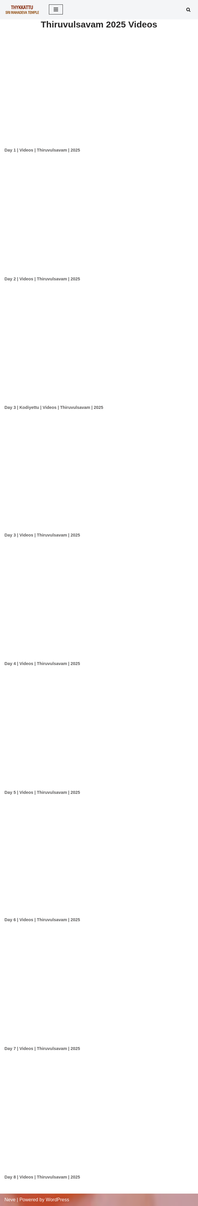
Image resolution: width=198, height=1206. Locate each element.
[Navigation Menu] (56, 9)
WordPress (57, 1199)
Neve (9, 1199)
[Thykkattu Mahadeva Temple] (22, 9)
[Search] (188, 9)
